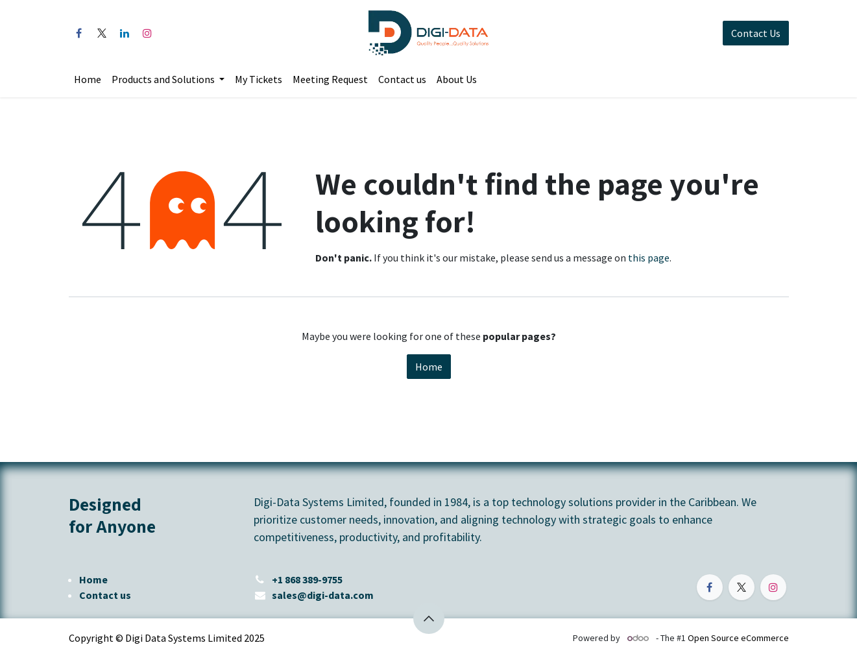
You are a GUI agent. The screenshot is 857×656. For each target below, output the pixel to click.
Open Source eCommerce (738, 638)
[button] (428, 618)
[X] (101, 33)
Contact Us (755, 33)
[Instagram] (147, 33)
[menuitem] (87, 79)
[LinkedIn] (124, 33)
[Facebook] (79, 33)
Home (428, 366)
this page (649, 257)
